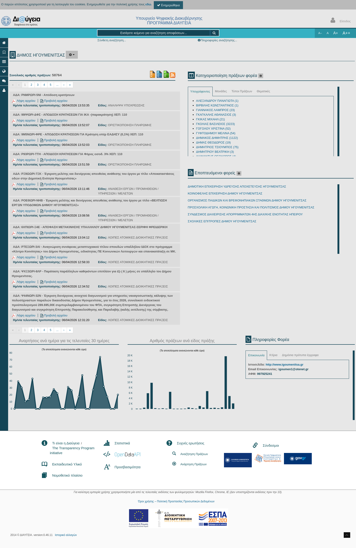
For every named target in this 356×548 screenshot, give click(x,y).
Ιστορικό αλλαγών (66, 535)
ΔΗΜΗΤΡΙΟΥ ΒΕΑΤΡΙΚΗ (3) (215, 151)
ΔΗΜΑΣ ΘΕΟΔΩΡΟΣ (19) (213, 142)
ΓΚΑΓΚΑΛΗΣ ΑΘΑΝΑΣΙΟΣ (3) (216, 114)
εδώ (148, 4)
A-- (320, 33)
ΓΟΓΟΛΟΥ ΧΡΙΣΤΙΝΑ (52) (213, 128)
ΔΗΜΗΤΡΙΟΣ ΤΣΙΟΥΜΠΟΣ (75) (217, 147)
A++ (346, 33)
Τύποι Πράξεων (241, 91)
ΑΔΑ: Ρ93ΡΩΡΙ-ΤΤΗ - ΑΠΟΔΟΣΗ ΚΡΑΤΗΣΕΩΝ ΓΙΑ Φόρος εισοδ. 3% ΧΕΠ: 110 (67, 154)
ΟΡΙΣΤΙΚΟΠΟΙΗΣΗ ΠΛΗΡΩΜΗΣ (129, 125)
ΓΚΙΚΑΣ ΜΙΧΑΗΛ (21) (210, 119)
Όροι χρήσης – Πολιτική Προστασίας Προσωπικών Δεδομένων (176, 501)
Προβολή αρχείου (53, 100)
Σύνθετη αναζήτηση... (112, 40)
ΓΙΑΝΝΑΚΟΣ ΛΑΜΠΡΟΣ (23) (215, 110)
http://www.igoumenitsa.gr (284, 364)
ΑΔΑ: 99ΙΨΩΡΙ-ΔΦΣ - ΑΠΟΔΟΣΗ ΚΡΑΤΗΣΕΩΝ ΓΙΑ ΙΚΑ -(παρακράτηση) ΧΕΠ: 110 (70, 114)
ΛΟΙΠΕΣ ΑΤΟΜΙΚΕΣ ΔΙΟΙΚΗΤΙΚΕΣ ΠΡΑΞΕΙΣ (138, 237)
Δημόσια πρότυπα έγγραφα (300, 355)
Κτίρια (273, 355)
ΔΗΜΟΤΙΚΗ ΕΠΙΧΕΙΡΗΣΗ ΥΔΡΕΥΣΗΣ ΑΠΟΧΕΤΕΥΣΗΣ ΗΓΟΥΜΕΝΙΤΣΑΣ (237, 186)
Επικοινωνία (256, 355)
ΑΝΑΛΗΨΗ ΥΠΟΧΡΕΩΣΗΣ (126, 105)
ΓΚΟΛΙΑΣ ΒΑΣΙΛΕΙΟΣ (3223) (215, 124)
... (57, 84)
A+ (335, 33)
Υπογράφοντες (200, 91)
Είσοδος (339, 21)
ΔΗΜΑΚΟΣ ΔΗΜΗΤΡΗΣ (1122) (217, 138)
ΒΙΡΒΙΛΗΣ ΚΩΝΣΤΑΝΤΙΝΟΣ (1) (217, 105)
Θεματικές (263, 91)
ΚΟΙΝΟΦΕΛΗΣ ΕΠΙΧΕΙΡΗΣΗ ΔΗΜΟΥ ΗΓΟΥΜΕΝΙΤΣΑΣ (225, 193)
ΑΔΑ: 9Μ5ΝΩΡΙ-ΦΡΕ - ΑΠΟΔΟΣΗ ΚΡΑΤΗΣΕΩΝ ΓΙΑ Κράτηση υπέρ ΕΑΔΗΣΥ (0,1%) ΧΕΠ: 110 (78, 134)
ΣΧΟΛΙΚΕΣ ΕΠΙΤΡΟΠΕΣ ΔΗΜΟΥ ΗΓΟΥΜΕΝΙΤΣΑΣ (222, 221)
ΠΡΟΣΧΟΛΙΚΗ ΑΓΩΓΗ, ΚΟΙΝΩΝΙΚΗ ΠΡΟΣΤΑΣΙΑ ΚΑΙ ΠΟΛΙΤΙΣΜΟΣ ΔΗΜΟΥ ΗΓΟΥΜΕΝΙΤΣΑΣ (251, 207)
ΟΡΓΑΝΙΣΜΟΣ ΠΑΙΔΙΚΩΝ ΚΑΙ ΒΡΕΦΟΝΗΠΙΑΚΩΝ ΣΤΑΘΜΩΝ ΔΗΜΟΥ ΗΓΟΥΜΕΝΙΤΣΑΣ (247, 200)
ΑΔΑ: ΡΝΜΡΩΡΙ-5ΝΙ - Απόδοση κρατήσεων (44, 95)
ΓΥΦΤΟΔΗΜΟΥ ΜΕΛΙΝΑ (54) (216, 133)
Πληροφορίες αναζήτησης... (218, 40)
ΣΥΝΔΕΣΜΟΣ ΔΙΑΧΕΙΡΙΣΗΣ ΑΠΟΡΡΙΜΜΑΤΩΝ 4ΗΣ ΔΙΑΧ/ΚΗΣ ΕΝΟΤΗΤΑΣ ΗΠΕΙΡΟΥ (245, 214)
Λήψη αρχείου (23, 100)
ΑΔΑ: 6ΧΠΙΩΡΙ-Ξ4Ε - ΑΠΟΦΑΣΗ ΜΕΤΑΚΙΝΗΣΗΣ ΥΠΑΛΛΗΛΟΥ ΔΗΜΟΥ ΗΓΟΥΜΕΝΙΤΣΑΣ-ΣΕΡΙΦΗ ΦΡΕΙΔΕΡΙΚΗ (90, 227)
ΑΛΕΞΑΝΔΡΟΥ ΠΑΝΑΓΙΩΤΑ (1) (217, 100)
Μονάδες (221, 91)
